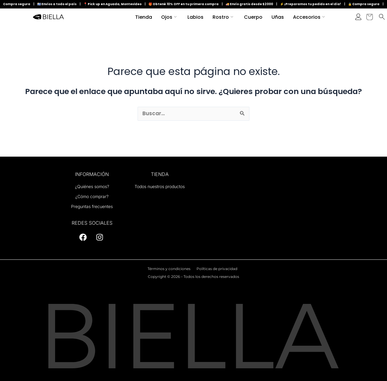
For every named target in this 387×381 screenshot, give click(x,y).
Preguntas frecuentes (92, 206)
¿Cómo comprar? (92, 196)
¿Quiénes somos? (92, 186)
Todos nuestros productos (160, 186)
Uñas (278, 17)
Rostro (223, 17)
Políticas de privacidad (217, 268)
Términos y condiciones (169, 268)
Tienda (143, 17)
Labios (195, 17)
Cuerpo (253, 17)
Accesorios (309, 17)
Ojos (169, 17)
